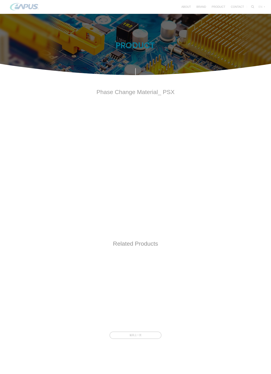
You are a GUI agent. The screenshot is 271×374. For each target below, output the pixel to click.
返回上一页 (135, 335)
